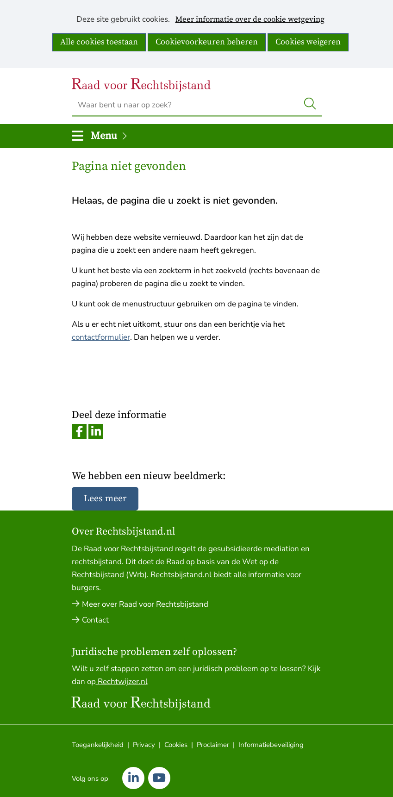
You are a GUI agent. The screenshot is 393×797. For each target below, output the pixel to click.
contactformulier (101, 337)
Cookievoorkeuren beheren (207, 42)
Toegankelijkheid (98, 744)
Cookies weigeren (308, 42)
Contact (95, 620)
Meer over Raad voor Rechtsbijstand (145, 604)
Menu (110, 136)
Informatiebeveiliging (271, 744)
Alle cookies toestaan (99, 42)
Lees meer (105, 498)
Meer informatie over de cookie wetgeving (249, 20)
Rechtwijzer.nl (122, 681)
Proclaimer (213, 744)
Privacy (144, 744)
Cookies (175, 744)
